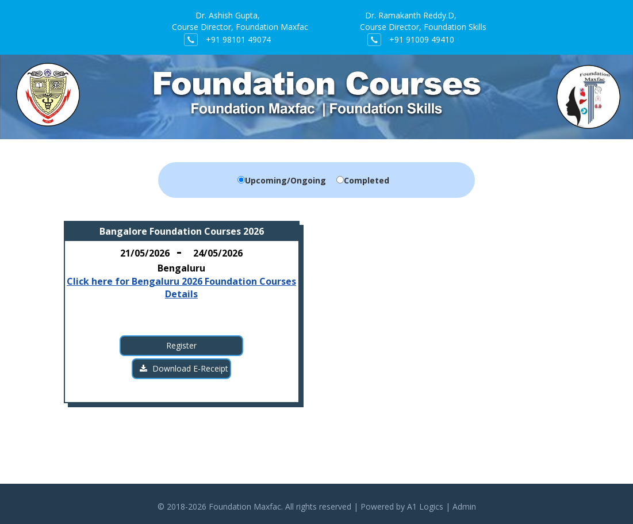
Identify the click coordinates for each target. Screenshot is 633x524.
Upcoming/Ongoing (285, 180)
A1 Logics (425, 506)
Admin (464, 506)
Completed (366, 180)
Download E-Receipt (184, 368)
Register (181, 345)
